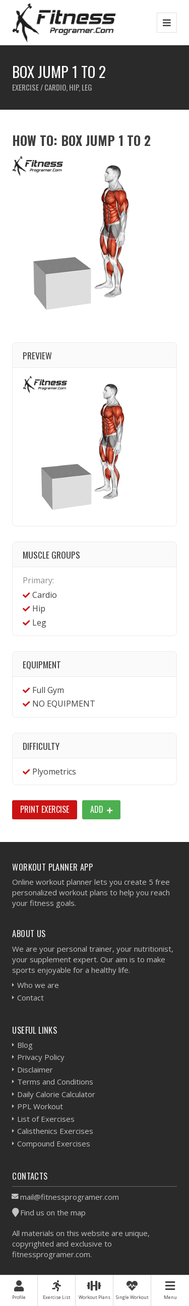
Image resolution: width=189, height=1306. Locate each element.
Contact (30, 997)
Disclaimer (35, 1069)
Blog (25, 1045)
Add (101, 809)
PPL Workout (40, 1106)
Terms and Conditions (55, 1082)
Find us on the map (53, 1212)
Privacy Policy (41, 1057)
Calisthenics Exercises (55, 1131)
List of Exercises (46, 1119)
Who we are (38, 985)
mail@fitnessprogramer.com (69, 1197)
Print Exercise (44, 809)
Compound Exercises (53, 1143)
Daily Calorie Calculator (56, 1094)
